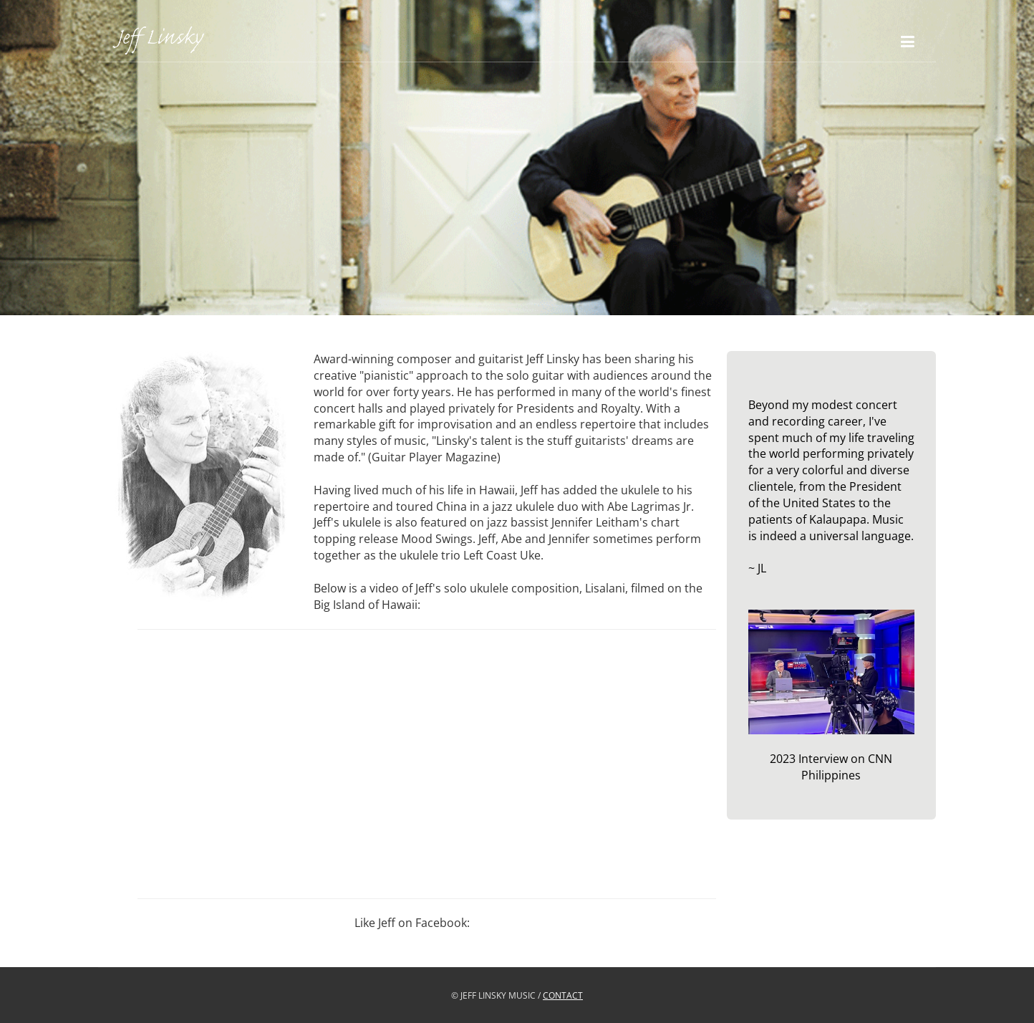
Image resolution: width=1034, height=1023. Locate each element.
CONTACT (563, 995)
